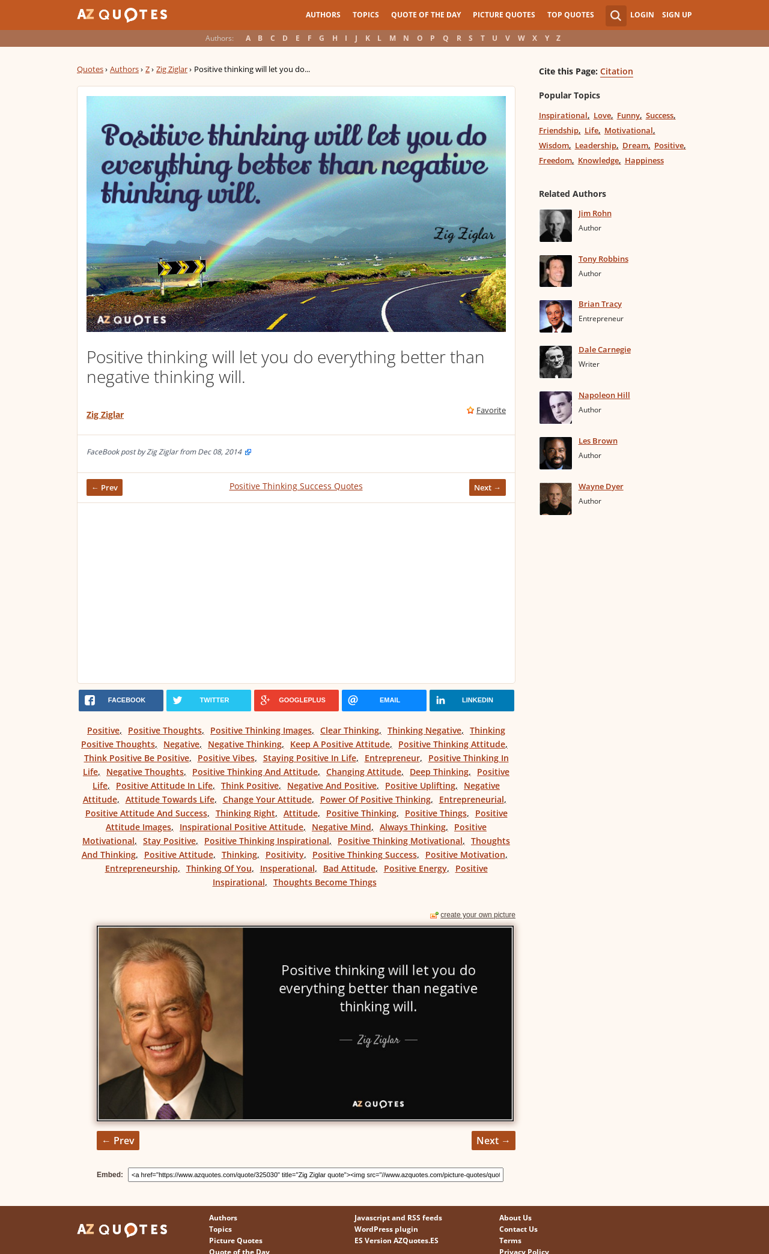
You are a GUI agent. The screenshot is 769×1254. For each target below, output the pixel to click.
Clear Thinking (349, 730)
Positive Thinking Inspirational (266, 840)
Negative (181, 744)
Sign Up (677, 15)
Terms (510, 1240)
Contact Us (518, 1229)
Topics (366, 15)
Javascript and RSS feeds (398, 1218)
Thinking (239, 854)
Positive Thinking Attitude (451, 744)
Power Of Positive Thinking (375, 799)
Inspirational (563, 115)
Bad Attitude (349, 868)
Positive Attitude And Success (146, 813)
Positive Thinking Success (364, 854)
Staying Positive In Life (309, 758)
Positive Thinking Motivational (400, 840)
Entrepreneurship (141, 868)
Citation (616, 71)
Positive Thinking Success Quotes (296, 486)
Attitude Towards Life (170, 799)
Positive (103, 730)
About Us (515, 1218)
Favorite (491, 410)
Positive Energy (415, 868)
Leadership (595, 145)
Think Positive (250, 785)
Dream (635, 145)
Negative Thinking (245, 744)
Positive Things (436, 813)
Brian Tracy (600, 303)
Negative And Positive (332, 785)
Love (602, 115)
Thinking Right (245, 813)
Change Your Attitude (267, 799)
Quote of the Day (426, 15)
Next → (487, 487)
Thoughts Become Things (325, 882)
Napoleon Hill (604, 395)
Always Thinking (413, 827)
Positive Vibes (226, 758)
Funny (628, 115)
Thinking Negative (424, 730)
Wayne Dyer (601, 486)
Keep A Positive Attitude (340, 744)
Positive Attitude (178, 854)
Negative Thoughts (145, 771)
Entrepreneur (392, 758)
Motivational (628, 130)
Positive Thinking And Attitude (255, 771)
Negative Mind (341, 827)
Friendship (559, 130)
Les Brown (598, 440)
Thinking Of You (219, 868)
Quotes (90, 69)
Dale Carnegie (605, 349)
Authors (323, 15)
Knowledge (598, 160)
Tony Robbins (603, 258)
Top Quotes (570, 15)
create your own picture (477, 915)
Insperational (287, 868)
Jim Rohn (595, 213)
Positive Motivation (465, 854)
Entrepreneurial (471, 799)
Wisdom (554, 145)
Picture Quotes (504, 15)
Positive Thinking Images (261, 730)
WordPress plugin (386, 1229)
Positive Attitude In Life (164, 785)
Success (659, 115)
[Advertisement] (296, 593)
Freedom (555, 160)
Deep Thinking (439, 771)
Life (591, 130)
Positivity (285, 854)
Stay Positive (169, 840)
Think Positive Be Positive (136, 758)
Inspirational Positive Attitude (241, 827)
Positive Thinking (361, 813)
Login (642, 15)
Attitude (301, 813)
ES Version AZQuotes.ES (396, 1240)
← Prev (104, 487)
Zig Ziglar (171, 69)
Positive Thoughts (165, 730)
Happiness (644, 160)
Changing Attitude (363, 771)
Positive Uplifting (420, 785)
